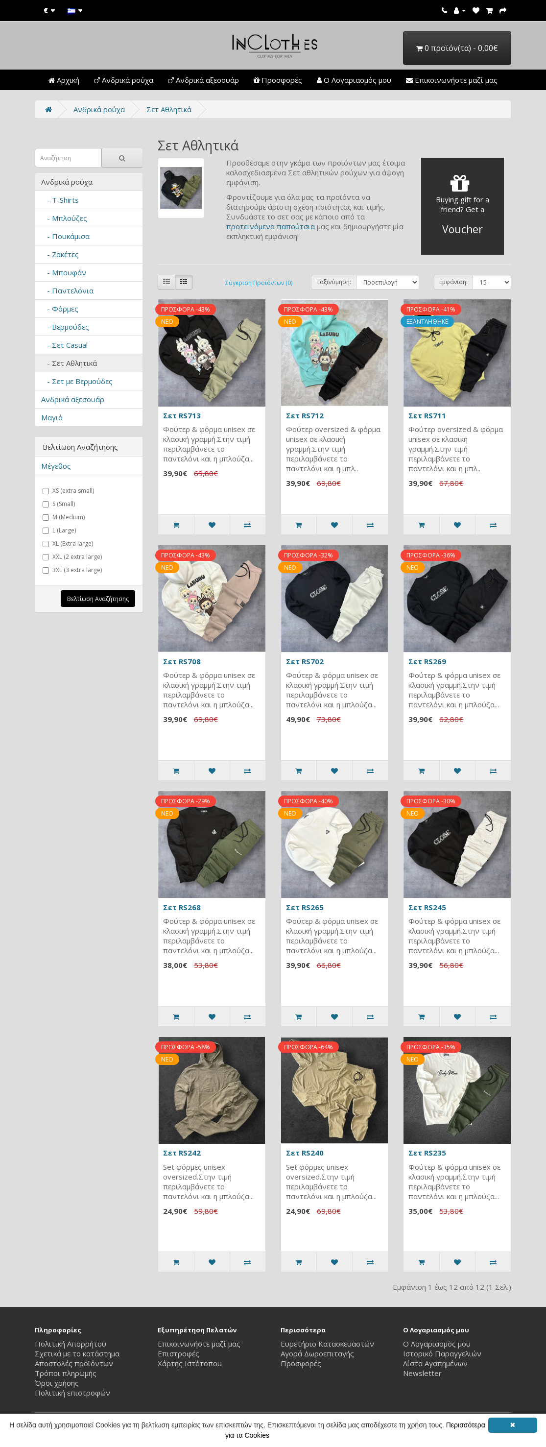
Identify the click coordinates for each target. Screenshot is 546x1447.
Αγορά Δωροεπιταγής (317, 1353)
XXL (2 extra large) (72, 557)
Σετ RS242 (182, 1153)
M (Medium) (64, 517)
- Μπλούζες (64, 218)
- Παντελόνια (67, 290)
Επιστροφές (178, 1353)
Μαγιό (52, 417)
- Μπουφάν (63, 272)
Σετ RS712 (305, 415)
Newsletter (422, 1373)
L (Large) (59, 530)
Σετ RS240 (305, 1153)
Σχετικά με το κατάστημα (77, 1353)
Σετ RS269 (427, 661)
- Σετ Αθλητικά (69, 363)
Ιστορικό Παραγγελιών (442, 1353)
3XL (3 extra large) (72, 570)
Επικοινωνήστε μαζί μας (452, 80)
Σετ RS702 (305, 661)
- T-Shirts (60, 200)
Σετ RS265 (305, 907)
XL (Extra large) (68, 543)
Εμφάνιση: (453, 282)
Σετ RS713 (182, 415)
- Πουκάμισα (65, 236)
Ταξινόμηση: (333, 282)
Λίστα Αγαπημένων (435, 1363)
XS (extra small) (68, 490)
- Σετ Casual (64, 345)
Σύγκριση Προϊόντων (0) (258, 283)
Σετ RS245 (427, 907)
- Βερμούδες (65, 327)
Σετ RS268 (182, 907)
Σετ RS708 (182, 661)
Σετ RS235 (427, 1153)
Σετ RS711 (427, 415)
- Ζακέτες (60, 254)
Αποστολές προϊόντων (74, 1363)
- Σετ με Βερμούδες (77, 381)
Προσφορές (278, 80)
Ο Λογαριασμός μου (354, 80)
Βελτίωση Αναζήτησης (98, 599)
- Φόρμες (59, 309)
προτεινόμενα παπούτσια (270, 226)
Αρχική (63, 80)
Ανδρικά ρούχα (123, 80)
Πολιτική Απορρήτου (70, 1344)
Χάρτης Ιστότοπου (190, 1363)
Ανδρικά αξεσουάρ (203, 80)
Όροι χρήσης (57, 1383)
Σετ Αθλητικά (168, 109)
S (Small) (59, 504)
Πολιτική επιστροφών (72, 1393)
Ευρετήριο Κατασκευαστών (327, 1344)
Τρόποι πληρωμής (65, 1373)
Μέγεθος (56, 466)
